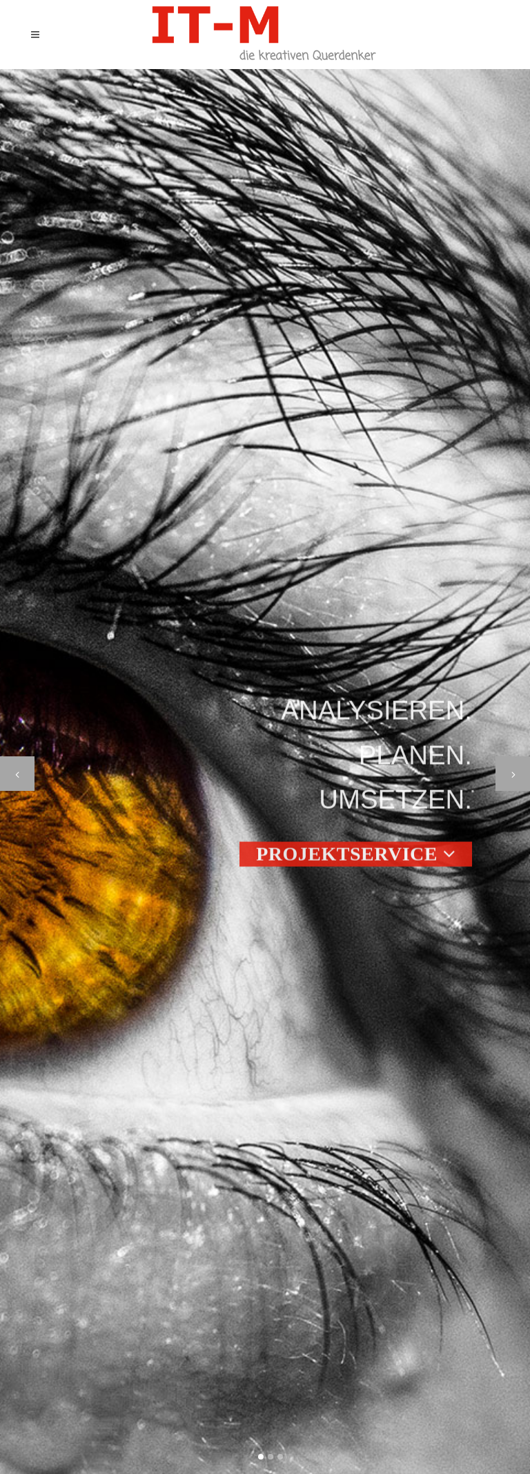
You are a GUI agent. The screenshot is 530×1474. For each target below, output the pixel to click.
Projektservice (355, 859)
